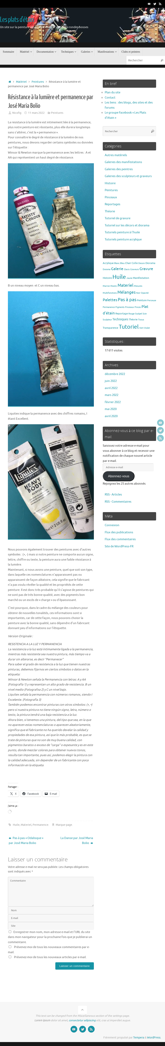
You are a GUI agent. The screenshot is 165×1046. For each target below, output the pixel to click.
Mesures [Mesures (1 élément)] (138, 286)
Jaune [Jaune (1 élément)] (129, 278)
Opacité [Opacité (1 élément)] (145, 293)
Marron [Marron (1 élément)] (106, 286)
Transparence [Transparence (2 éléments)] (110, 327)
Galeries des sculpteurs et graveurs (128, 176)
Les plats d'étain (17, 20)
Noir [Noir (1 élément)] (138, 293)
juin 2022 (111, 381)
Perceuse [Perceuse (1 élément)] (151, 300)
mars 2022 (111, 395)
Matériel (21, 82)
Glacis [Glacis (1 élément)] (127, 269)
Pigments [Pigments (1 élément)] (119, 307)
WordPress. (154, 1037)
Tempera (138, 1037)
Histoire (110, 183)
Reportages (112, 204)
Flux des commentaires (120, 539)
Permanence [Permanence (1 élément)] (109, 307)
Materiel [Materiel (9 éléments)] (125, 285)
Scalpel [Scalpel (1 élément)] (138, 313)
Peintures (38, 82)
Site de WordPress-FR (119, 546)
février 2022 (113, 402)
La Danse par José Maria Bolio (76, 840)
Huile (16, 825)
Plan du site (112, 92)
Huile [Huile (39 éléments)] (119, 277)
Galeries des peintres (119, 169)
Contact (110, 98)
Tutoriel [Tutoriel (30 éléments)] (129, 326)
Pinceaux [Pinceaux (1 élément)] (129, 307)
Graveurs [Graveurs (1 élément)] (134, 269)
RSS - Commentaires (118, 502)
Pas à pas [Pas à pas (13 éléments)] (127, 300)
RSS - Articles (113, 494)
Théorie (110, 211)
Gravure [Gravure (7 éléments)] (146, 268)
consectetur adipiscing (82, 1020)
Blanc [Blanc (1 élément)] (117, 263)
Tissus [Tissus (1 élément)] (141, 319)
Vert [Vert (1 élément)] (141, 328)
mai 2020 (111, 409)
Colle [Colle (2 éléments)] (135, 263)
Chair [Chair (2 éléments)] (128, 263)
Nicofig (16, 113)
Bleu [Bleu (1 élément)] (122, 263)
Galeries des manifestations (123, 162)
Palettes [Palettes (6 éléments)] (110, 300)
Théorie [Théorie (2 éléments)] (133, 319)
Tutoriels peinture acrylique (123, 239)
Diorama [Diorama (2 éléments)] (150, 263)
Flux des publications (119, 532)
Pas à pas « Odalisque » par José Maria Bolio (26, 840)
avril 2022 (111, 388)
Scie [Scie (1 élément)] (145, 313)
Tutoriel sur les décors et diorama (127, 225)
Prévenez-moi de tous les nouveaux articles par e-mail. (50, 957)
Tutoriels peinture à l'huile (122, 232)
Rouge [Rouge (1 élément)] (131, 313)
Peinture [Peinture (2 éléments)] (142, 300)
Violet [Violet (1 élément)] (147, 328)
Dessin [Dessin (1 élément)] (141, 263)
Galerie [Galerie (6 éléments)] (117, 269)
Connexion (112, 525)
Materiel (26, 825)
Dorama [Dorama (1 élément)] (106, 269)
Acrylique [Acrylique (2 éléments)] (108, 263)
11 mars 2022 (36, 113)
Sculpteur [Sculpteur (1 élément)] (107, 319)
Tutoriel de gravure (117, 218)
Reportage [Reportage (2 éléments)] (121, 313)
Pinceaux (111, 197)
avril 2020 (111, 416)
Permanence (40, 825)
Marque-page (64, 825)
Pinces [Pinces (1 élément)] (138, 307)
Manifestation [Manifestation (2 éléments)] (141, 278)
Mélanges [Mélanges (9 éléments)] (126, 292)
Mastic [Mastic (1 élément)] (113, 286)
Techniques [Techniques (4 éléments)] (120, 319)
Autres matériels (116, 155)
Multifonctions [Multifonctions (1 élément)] (110, 293)
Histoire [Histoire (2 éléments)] (107, 278)
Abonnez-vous (118, 476)
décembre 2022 (115, 374)
